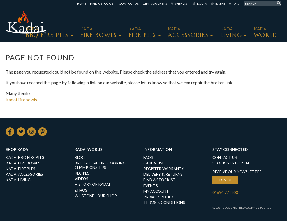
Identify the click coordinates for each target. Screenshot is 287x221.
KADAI (47, 32)
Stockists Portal (231, 163)
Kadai (265, 32)
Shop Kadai (17, 149)
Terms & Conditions (164, 203)
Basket (227, 3)
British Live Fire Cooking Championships (100, 165)
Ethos (81, 190)
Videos (81, 179)
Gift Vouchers (155, 3)
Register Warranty (164, 169)
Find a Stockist (102, 3)
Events (151, 186)
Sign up (225, 180)
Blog (80, 158)
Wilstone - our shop (96, 196)
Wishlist (182, 3)
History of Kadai (92, 184)
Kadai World (88, 149)
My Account (156, 191)
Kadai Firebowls (21, 99)
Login (202, 3)
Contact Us (129, 3)
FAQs (148, 158)
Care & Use (154, 163)
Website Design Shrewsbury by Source (241, 208)
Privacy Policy (159, 197)
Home (81, 3)
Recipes (82, 173)
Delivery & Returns (163, 174)
